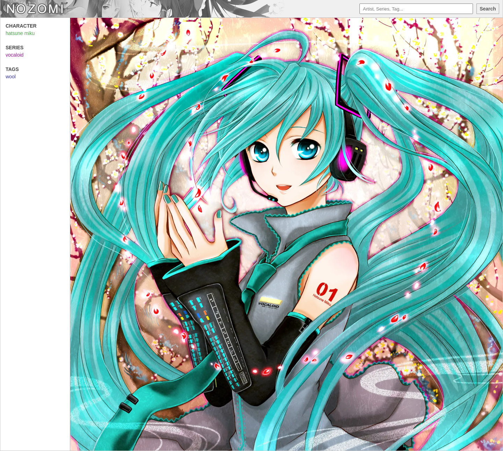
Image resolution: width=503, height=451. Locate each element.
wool (11, 76)
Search (488, 9)
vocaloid (14, 55)
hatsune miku (20, 33)
